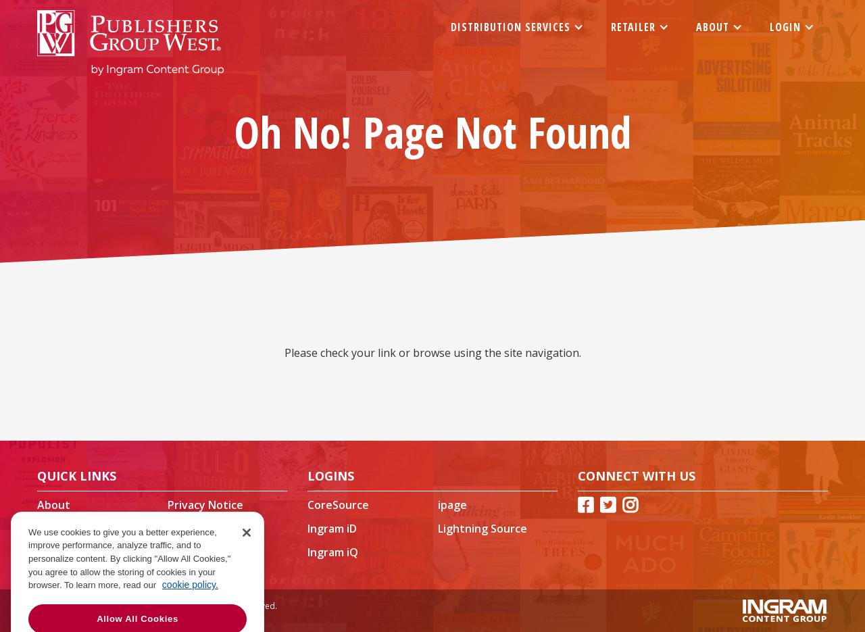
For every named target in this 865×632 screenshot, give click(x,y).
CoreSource (338, 505)
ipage (452, 505)
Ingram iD (332, 528)
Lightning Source (482, 528)
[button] (517, 27)
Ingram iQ (332, 552)
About (53, 505)
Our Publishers (206, 528)
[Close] (247, 558)
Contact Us (66, 528)
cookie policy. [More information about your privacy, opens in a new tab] (190, 609)
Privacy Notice (205, 505)
